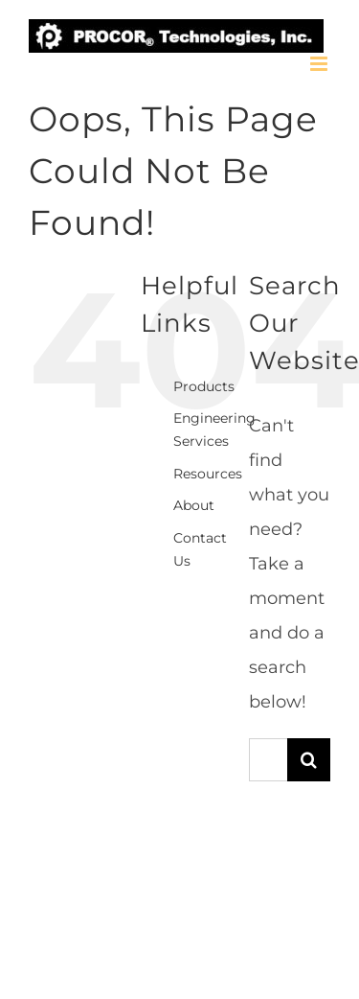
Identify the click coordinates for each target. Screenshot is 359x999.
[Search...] (268, 759)
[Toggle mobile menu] (320, 64)
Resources (207, 473)
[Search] (308, 759)
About (193, 505)
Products (204, 386)
